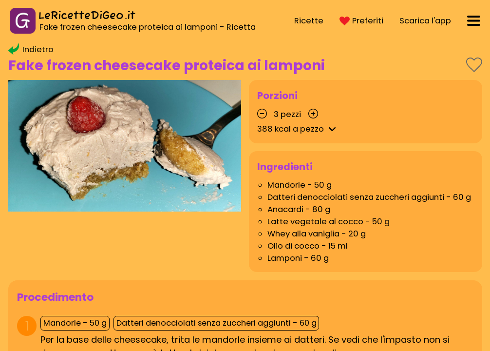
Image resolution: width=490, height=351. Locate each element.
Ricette (308, 20)
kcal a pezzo (298, 129)
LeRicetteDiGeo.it (86, 16)
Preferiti (361, 20)
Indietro (31, 49)
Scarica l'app (425, 20)
